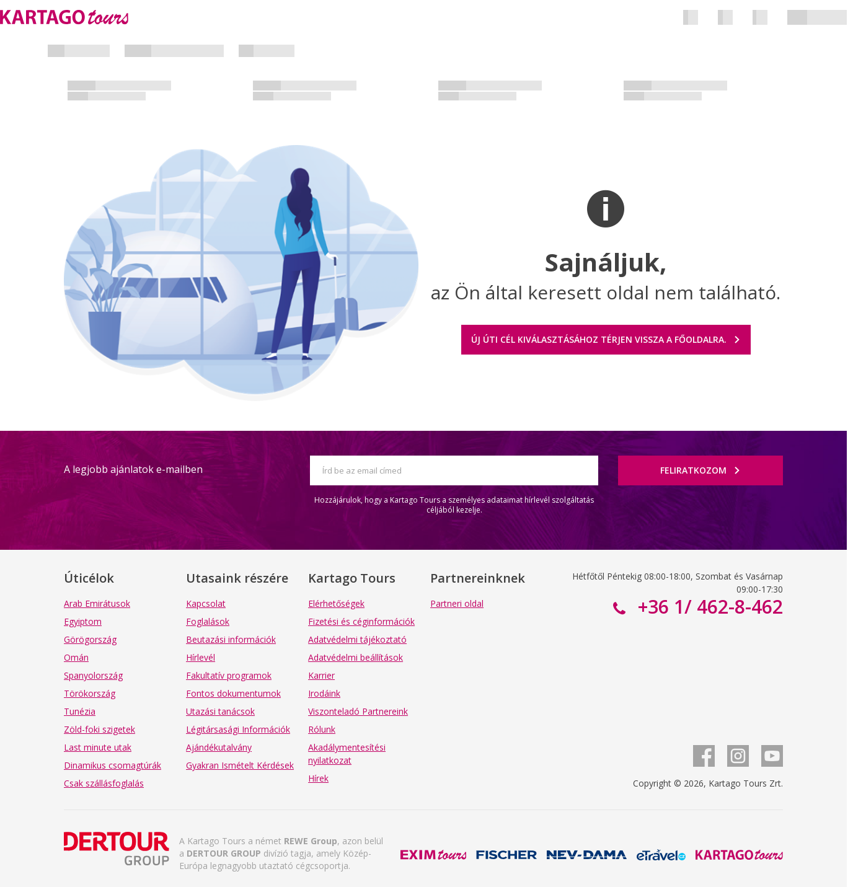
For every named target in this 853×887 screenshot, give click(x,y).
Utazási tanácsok (220, 711)
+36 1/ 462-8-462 (708, 606)
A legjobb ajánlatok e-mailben (133, 469)
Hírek (318, 778)
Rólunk (321, 729)
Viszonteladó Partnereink (358, 711)
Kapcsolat (206, 603)
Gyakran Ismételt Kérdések (240, 765)
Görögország (90, 639)
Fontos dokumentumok (233, 693)
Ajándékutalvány (219, 747)
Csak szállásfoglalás (104, 783)
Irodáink (324, 693)
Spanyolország (93, 675)
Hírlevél (200, 657)
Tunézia (79, 711)
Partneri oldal (457, 603)
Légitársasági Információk (238, 729)
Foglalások (207, 621)
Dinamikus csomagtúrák (112, 765)
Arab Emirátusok (97, 603)
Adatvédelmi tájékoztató (357, 639)
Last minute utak (97, 747)
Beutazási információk (231, 639)
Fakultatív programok (229, 675)
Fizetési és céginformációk (361, 621)
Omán (76, 657)
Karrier (321, 675)
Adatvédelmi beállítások (355, 657)
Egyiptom (83, 621)
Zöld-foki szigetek (99, 729)
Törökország (89, 693)
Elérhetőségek (336, 603)
